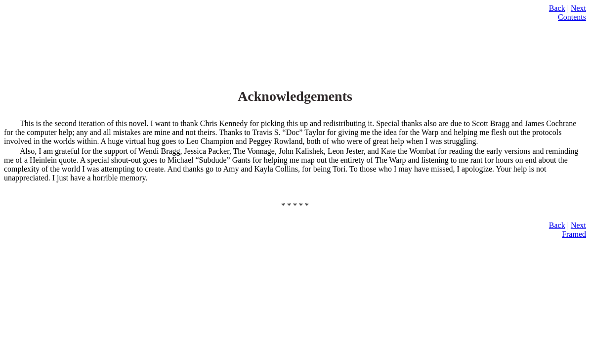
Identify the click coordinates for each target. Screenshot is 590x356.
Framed (574, 234)
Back (557, 8)
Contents (572, 17)
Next (578, 8)
